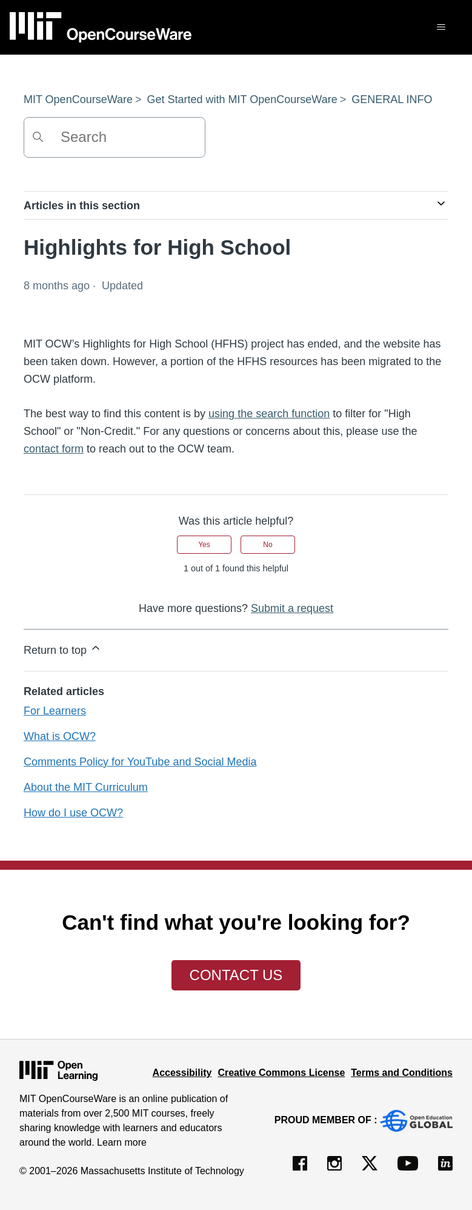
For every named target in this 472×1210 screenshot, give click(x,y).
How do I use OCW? (73, 813)
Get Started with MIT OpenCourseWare (242, 99)
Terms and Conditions (402, 1072)
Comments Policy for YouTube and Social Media (140, 762)
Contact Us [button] (236, 975)
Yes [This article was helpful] (204, 544)
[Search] (114, 137)
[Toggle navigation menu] (440, 27)
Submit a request (292, 608)
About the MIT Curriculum (86, 787)
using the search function (269, 414)
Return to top (63, 649)
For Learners (55, 711)
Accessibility (182, 1072)
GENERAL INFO (391, 99)
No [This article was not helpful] (267, 544)
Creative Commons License (281, 1072)
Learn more (122, 1142)
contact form (54, 449)
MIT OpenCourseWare (78, 99)
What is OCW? (60, 736)
